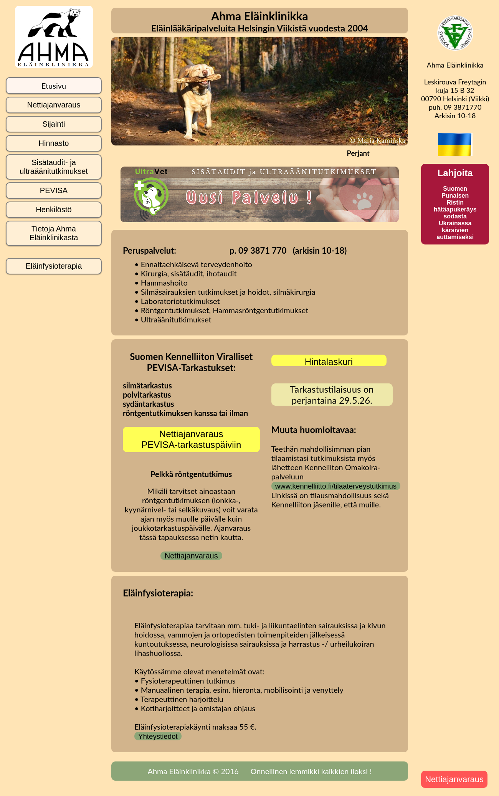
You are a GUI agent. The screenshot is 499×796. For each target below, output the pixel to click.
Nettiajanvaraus (191, 556)
